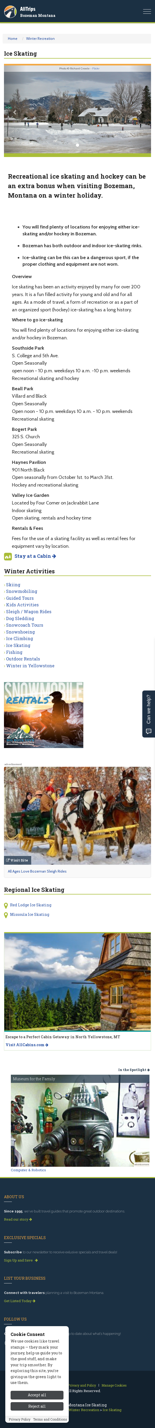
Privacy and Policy (82, 1385)
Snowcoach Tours (24, 625)
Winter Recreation (40, 38)
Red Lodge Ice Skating (30, 904)
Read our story (18, 1219)
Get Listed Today (19, 1300)
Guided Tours (20, 598)
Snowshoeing (20, 632)
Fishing (14, 652)
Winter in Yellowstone (30, 665)
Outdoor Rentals (23, 658)
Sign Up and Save (21, 1260)
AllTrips (27, 9)
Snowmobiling (21, 591)
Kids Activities (22, 604)
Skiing (13, 584)
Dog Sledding (20, 618)
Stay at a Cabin (35, 556)
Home (12, 38)
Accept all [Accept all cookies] (37, 1396)
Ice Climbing (19, 638)
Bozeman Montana (37, 15)
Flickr (95, 68)
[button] (15, 109)
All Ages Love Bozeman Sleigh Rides (37, 871)
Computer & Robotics (28, 1170)
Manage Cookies (114, 1385)
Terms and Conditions (50, 1420)
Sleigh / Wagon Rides (28, 611)
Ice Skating (18, 645)
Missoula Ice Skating (29, 914)
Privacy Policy (19, 1420)
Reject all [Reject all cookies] (37, 1407)
